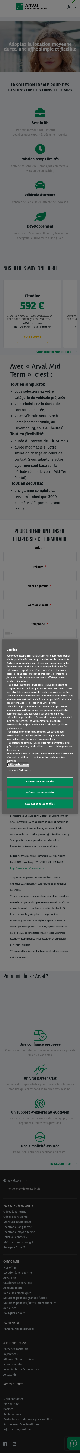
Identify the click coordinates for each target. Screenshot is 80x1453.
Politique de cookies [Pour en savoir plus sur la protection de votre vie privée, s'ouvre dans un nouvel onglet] (18, 764)
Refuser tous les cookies (40, 792)
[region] (40, 726)
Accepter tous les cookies (40, 803)
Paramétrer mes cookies (40, 781)
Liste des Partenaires (19, 770)
